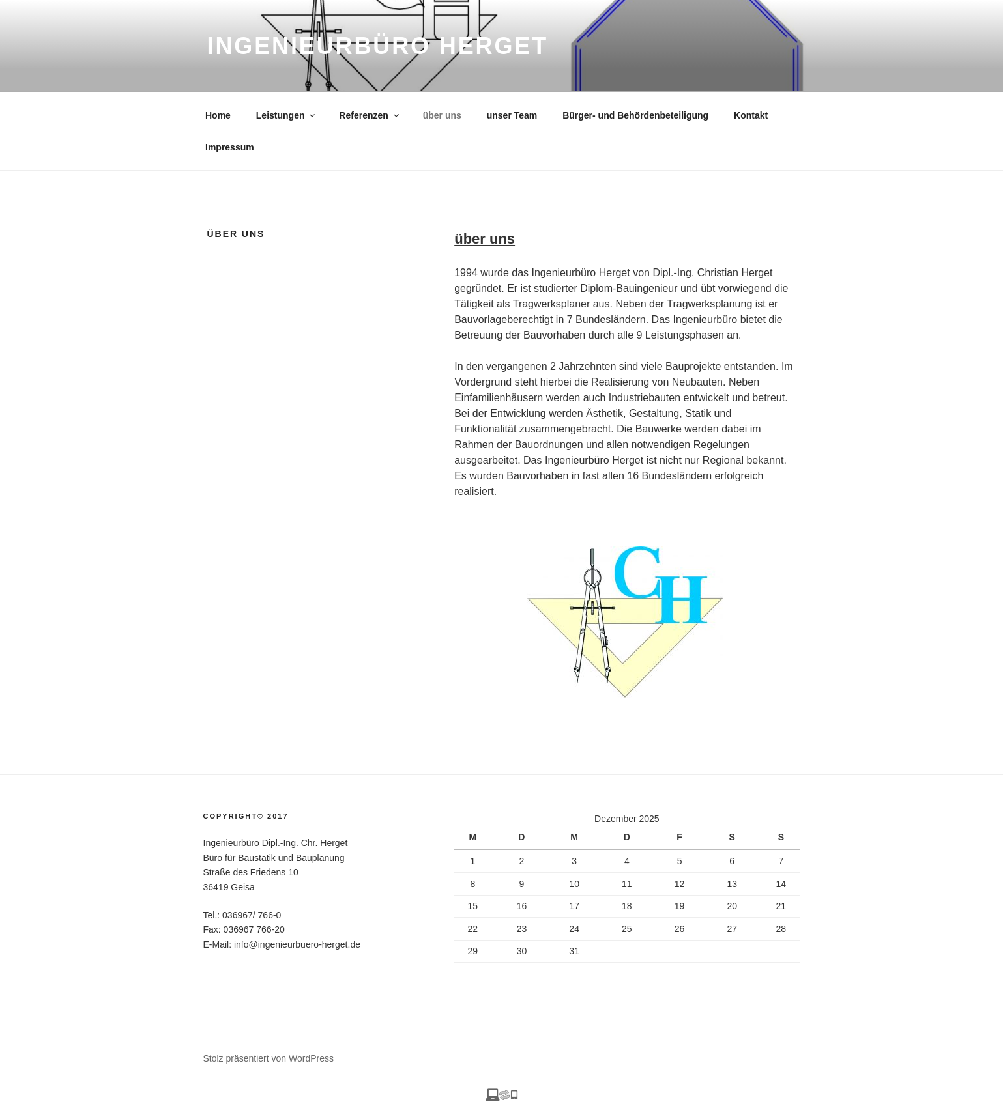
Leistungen (286, 115)
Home (218, 115)
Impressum (229, 147)
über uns (442, 115)
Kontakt (751, 115)
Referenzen (369, 115)
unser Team (512, 115)
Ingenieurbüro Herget (378, 46)
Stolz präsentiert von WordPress (268, 1058)
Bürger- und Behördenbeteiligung (635, 115)
